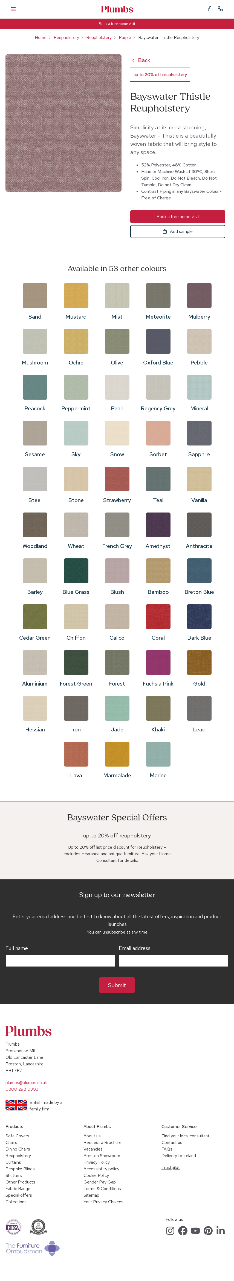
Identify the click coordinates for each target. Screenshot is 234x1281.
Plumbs (117, 9)
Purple (125, 37)
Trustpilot (170, 1167)
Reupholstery (66, 37)
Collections (16, 1202)
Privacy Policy (96, 1162)
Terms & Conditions (102, 1188)
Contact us (171, 1142)
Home (41, 37)
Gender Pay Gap (99, 1182)
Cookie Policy (96, 1175)
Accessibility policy (101, 1169)
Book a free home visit (117, 23)
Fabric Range (17, 1188)
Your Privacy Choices (103, 1202)
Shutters (13, 1175)
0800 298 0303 (21, 1089)
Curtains (13, 1162)
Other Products (20, 1182)
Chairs (11, 1142)
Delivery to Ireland (178, 1156)
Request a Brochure (102, 1142)
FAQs (166, 1149)
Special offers (18, 1195)
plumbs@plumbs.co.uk (26, 1082)
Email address (135, 948)
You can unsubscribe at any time (117, 932)
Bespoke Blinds (20, 1169)
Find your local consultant (185, 1136)
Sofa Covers (17, 1136)
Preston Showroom (101, 1156)
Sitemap (91, 1195)
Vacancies (93, 1149)
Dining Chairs (17, 1149)
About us (92, 1136)
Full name (16, 948)
